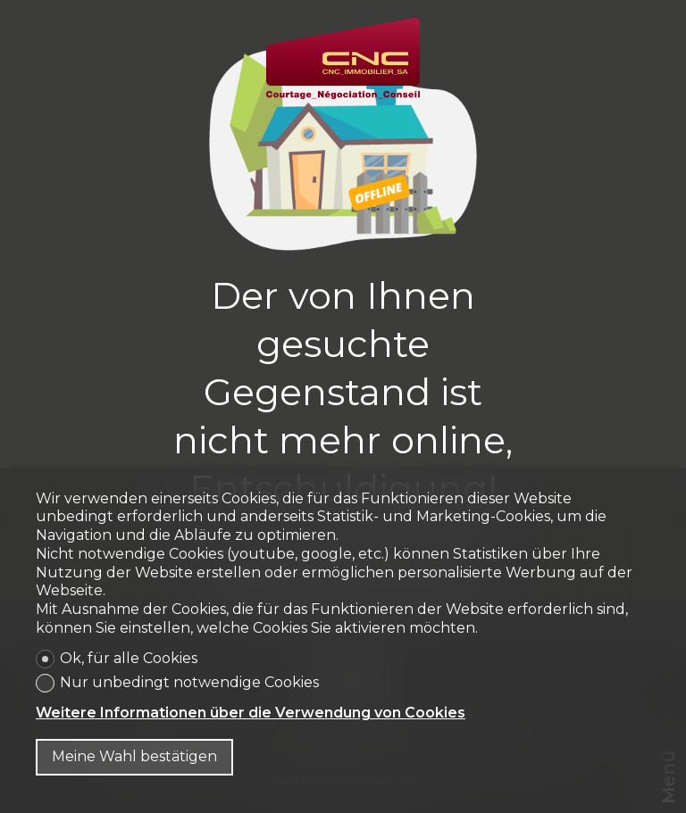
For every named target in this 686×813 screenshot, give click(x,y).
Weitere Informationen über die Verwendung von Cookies (250, 712)
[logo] (343, 58)
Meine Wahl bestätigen (134, 756)
